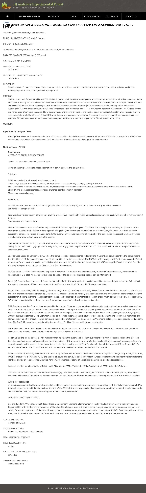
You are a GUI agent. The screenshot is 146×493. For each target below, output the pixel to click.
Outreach (112, 16)
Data (73, 16)
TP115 (6, 22)
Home (3, 16)
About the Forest (29, 16)
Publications (92, 16)
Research (53, 16)
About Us (131, 16)
